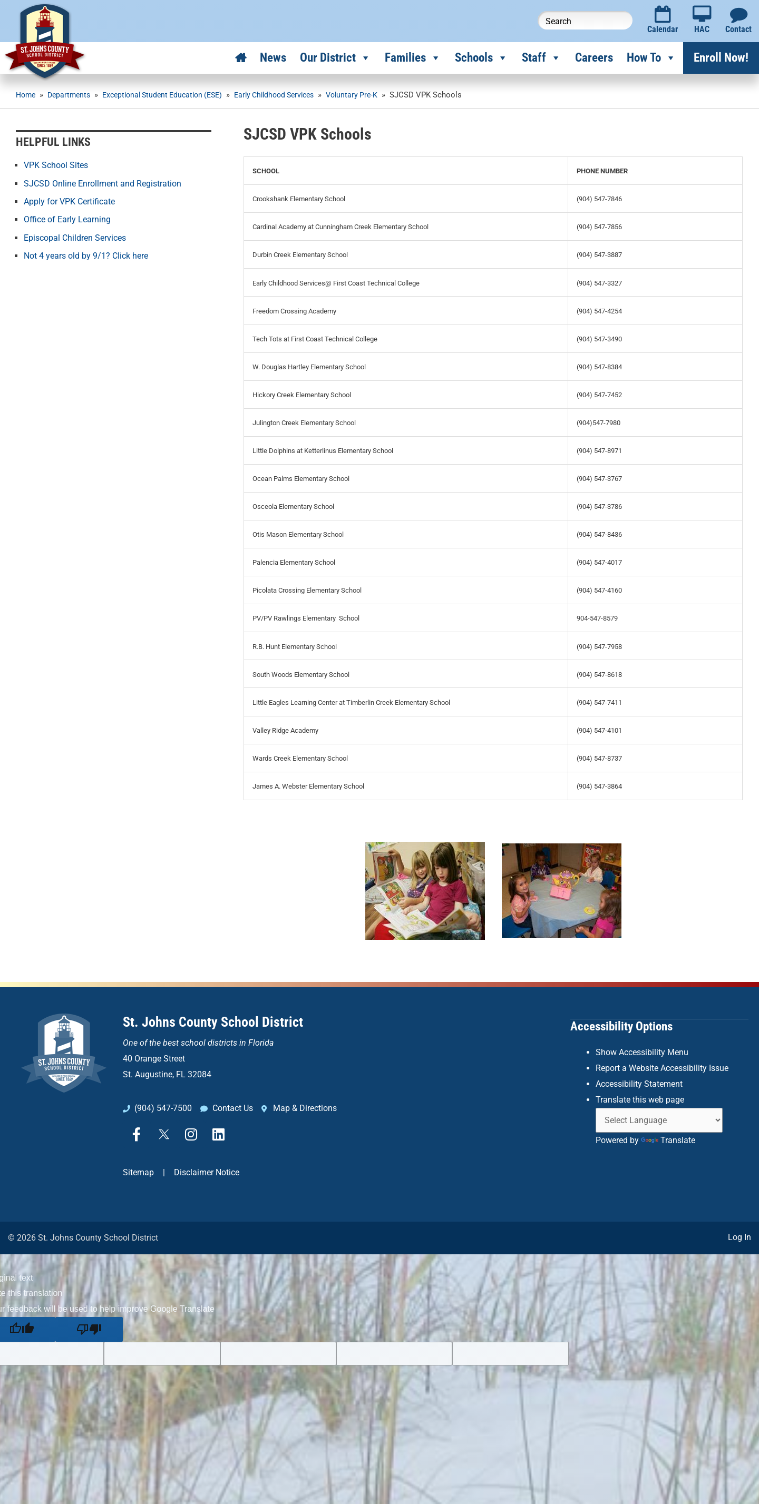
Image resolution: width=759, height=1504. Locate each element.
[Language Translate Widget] (659, 1119)
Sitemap (138, 1172)
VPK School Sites (56, 165)
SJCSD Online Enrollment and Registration (102, 183)
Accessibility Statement (639, 1083)
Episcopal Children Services (75, 237)
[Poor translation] (89, 1328)
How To (651, 58)
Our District (335, 58)
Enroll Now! (721, 58)
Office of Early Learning (67, 219)
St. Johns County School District (213, 1022)
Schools (481, 58)
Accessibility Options (621, 1026)
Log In (739, 1236)
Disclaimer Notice (206, 1172)
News (273, 58)
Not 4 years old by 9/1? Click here (86, 255)
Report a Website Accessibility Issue (662, 1067)
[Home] (240, 58)
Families (413, 58)
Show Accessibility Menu (642, 1052)
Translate (668, 1139)
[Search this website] (585, 20)
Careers (594, 58)
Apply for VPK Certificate (69, 201)
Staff (541, 58)
